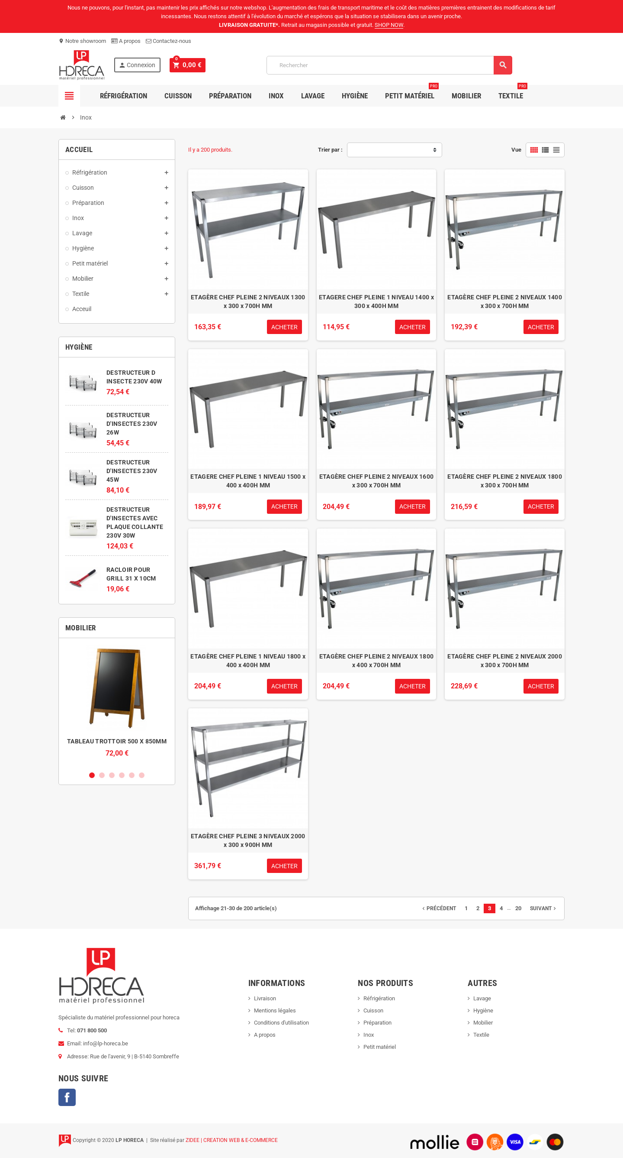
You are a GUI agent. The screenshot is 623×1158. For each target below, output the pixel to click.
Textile (512, 92)
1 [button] (92, 775)
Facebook (67, 1097)
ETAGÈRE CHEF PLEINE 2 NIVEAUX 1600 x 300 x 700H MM (376, 481)
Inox (276, 95)
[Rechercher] (388, 65)
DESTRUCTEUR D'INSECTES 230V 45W (131, 471)
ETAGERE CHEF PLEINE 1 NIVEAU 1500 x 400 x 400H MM (247, 481)
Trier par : (330, 149)
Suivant (544, 908)
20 (518, 908)
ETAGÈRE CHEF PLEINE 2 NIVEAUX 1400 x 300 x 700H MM (504, 301)
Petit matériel (379, 1047)
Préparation (230, 95)
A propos (126, 41)
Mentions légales (275, 1010)
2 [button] (102, 775)
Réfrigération (123, 95)
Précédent (438, 908)
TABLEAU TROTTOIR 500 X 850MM (117, 741)
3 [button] (112, 775)
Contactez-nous (168, 41)
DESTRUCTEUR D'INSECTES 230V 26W (131, 424)
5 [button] (132, 775)
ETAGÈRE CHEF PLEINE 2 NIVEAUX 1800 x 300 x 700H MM (504, 481)
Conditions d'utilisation (281, 1022)
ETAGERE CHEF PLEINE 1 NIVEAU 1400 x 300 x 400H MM (376, 301)
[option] (117, 705)
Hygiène (355, 95)
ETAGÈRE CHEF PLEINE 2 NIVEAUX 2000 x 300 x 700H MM (504, 660)
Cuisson (178, 95)
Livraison (265, 998)
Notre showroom (82, 41)
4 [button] (122, 775)
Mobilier (466, 95)
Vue (516, 149)
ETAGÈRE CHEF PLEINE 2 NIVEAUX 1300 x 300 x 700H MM (248, 301)
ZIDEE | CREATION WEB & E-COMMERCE (232, 1140)
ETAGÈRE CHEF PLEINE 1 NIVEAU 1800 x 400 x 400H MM (247, 660)
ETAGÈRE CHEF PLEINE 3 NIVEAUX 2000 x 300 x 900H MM (248, 840)
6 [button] (142, 775)
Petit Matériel (412, 92)
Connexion (137, 65)
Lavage (312, 95)
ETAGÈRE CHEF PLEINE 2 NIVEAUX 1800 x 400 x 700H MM (376, 660)
